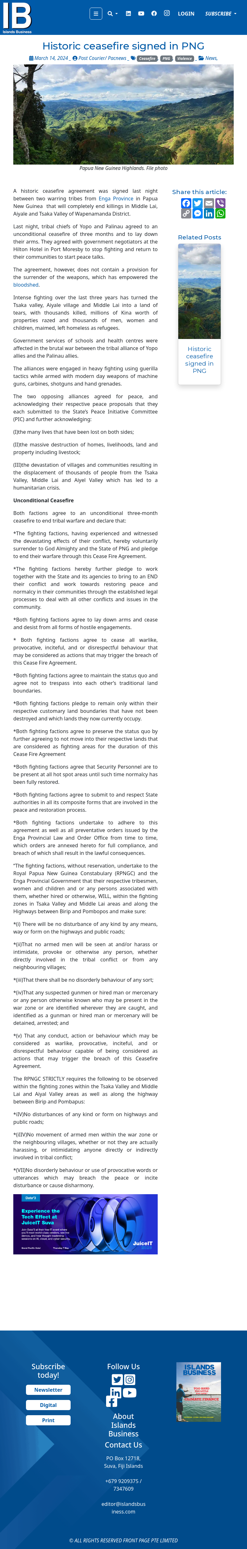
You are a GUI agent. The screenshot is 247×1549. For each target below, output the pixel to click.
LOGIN (186, 13)
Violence (184, 58)
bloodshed (26, 284)
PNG (166, 58)
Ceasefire (147, 58)
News (211, 58)
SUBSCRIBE (219, 13)
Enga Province (116, 198)
